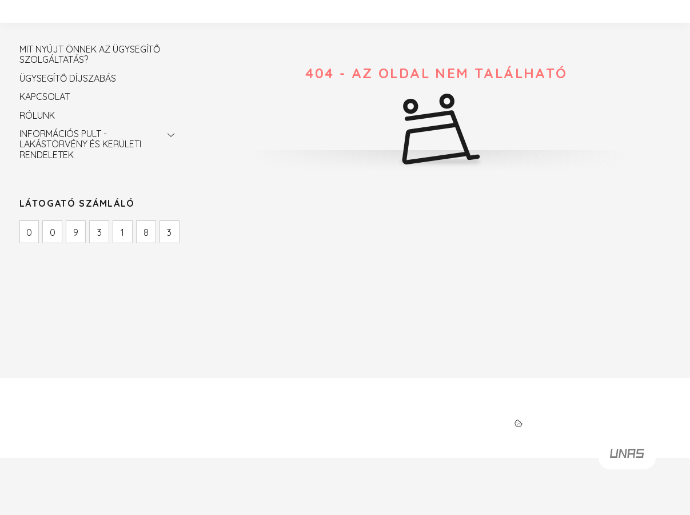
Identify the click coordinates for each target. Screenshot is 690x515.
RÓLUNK (37, 115)
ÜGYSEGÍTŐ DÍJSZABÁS (67, 78)
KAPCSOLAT (44, 96)
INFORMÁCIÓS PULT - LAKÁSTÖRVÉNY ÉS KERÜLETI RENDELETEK (80, 144)
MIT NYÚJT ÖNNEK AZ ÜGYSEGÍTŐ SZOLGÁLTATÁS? (89, 54)
